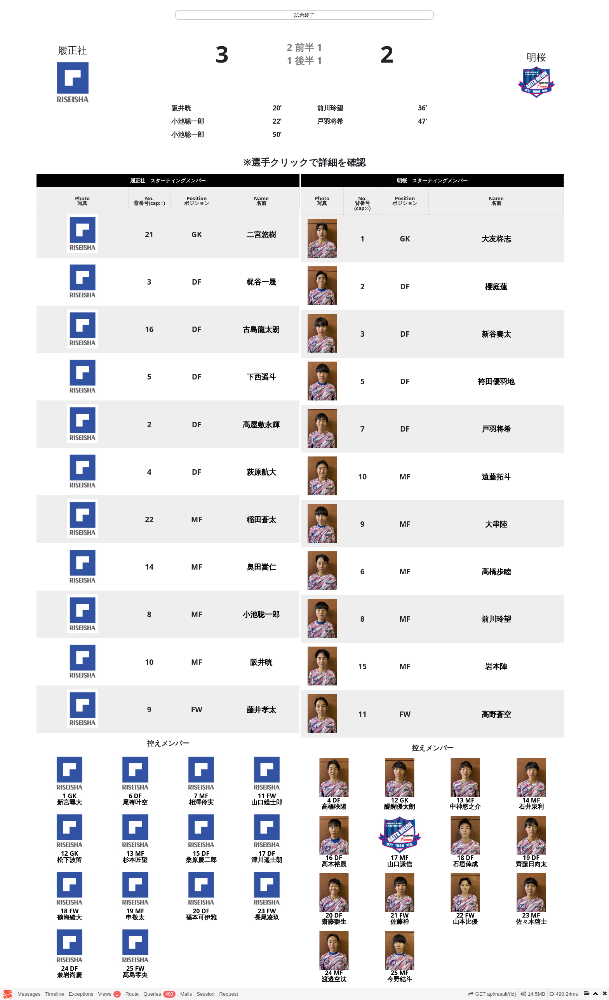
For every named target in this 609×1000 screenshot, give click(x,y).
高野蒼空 (496, 714)
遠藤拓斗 (496, 476)
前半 (304, 47)
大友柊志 (496, 238)
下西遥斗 (261, 376)
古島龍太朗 (261, 329)
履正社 (72, 49)
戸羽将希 (496, 428)
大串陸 (496, 524)
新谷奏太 (496, 334)
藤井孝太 (261, 709)
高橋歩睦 (496, 571)
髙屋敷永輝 (261, 424)
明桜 (536, 56)
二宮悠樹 (261, 234)
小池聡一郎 (261, 614)
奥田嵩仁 (261, 566)
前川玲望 (496, 619)
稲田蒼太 (261, 519)
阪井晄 (261, 662)
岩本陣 (496, 666)
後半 (304, 60)
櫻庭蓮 (496, 286)
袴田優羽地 (496, 381)
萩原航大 (261, 472)
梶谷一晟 (261, 281)
